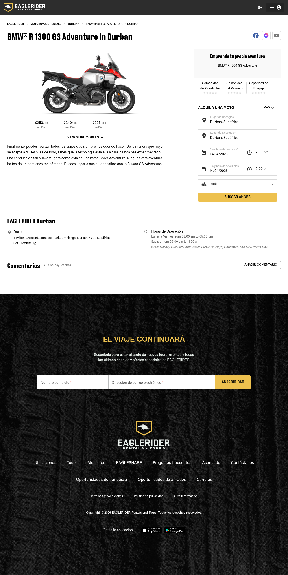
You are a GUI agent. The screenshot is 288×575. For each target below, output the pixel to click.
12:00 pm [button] (261, 152)
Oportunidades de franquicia (101, 480)
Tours (72, 463)
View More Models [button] (83, 137)
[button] (237, 184)
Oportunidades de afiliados (162, 480)
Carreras (204, 480)
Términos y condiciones (106, 496)
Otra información (186, 496)
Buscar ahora (237, 197)
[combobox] (234, 122)
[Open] (274, 119)
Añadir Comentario (261, 265)
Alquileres (96, 463)
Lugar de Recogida (222, 117)
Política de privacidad (148, 496)
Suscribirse (233, 382)
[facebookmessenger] (266, 35)
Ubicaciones (45, 463)
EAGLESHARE (129, 463)
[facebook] (256, 35)
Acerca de (211, 463)
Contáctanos (242, 463)
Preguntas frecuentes (172, 463)
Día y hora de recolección (224, 149)
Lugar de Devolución (223, 132)
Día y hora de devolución (224, 166)
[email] (276, 35)
